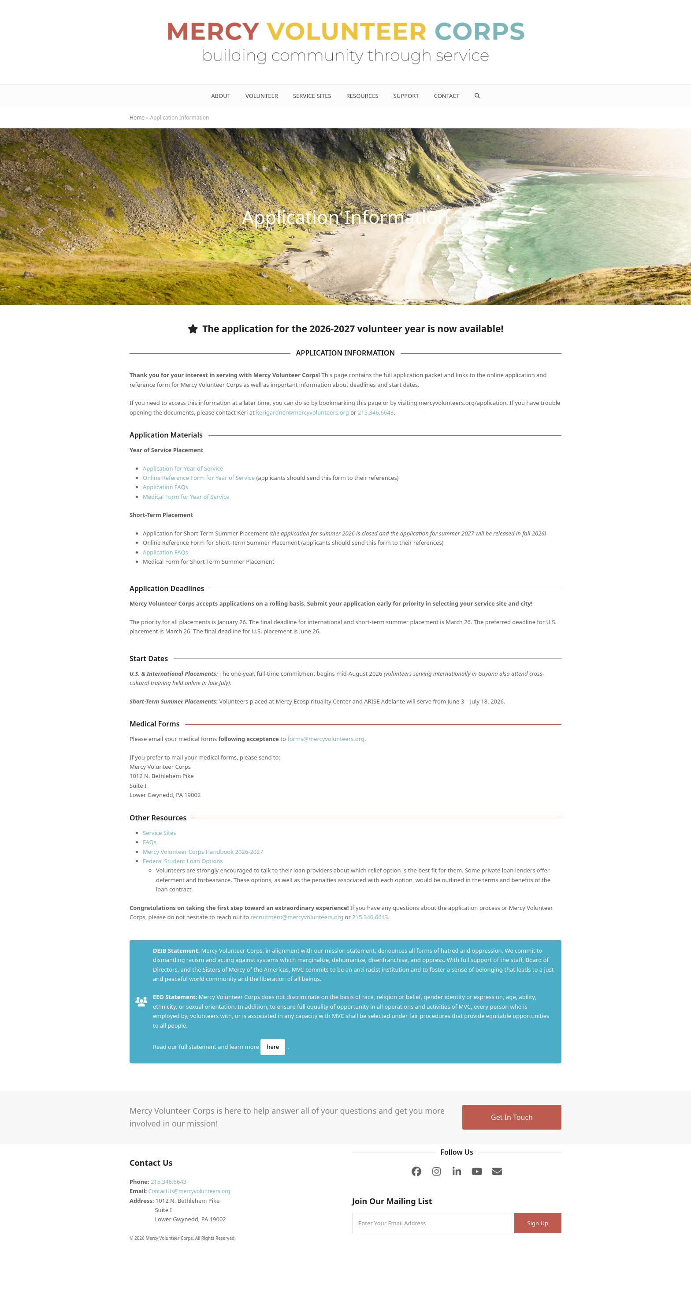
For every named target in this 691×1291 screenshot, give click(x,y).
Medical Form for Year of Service (186, 497)
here (273, 1047)
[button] (477, 96)
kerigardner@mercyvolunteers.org (302, 412)
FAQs (149, 842)
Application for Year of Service (183, 468)
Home (137, 117)
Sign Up (538, 1223)
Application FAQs (165, 487)
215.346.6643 (376, 412)
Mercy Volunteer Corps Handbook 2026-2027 (203, 852)
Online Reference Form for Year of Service (199, 478)
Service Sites (159, 833)
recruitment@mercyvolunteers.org (296, 917)
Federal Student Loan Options (183, 861)
